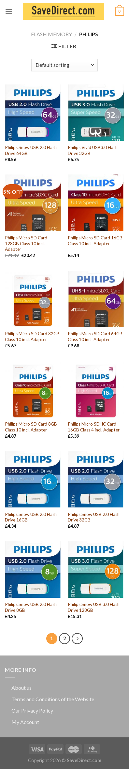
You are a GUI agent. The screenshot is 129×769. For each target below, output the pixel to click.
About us (21, 688)
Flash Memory (51, 34)
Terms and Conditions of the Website (52, 699)
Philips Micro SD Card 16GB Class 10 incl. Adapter (95, 240)
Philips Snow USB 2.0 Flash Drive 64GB (31, 150)
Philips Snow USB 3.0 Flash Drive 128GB (94, 607)
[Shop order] (64, 65)
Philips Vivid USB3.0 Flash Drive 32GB (93, 150)
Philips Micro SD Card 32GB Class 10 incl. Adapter (32, 336)
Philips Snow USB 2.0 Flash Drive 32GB (94, 517)
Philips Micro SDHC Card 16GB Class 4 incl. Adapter (94, 426)
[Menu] (9, 11)
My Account (25, 722)
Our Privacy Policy (32, 710)
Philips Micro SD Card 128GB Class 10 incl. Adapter (26, 243)
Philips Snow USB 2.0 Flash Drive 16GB (31, 517)
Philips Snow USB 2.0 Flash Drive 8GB (31, 607)
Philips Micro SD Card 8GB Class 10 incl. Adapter (31, 426)
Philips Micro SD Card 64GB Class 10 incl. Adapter (95, 336)
